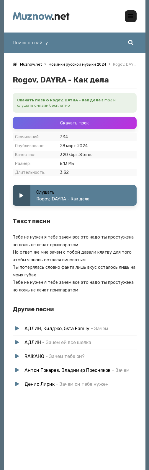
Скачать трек (74, 123)
